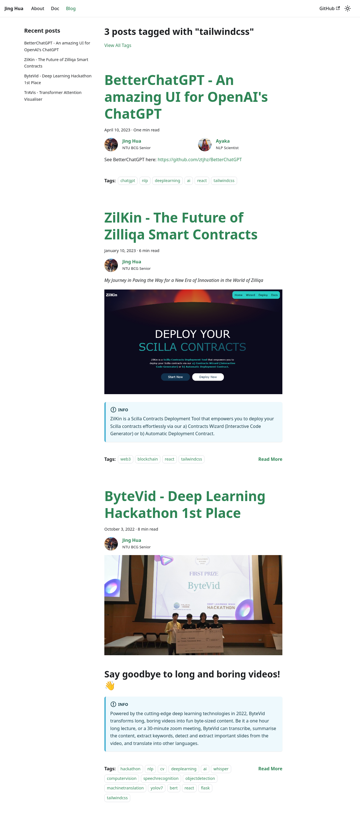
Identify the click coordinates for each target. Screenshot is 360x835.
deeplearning (167, 180)
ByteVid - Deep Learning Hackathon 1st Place (58, 79)
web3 (125, 459)
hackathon (130, 768)
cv (162, 768)
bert (174, 788)
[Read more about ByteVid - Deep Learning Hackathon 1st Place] (270, 769)
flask (205, 788)
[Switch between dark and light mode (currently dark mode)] (347, 8)
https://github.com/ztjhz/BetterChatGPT (200, 159)
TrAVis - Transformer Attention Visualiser (53, 96)
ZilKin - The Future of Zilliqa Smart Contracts (56, 63)
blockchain (148, 459)
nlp (145, 180)
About (37, 8)
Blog (71, 8)
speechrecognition (161, 778)
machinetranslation (125, 788)
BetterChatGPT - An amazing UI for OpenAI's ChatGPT (57, 46)
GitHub (330, 8)
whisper (221, 768)
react (202, 180)
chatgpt (127, 180)
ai (188, 180)
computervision (121, 778)
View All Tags (117, 45)
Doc (55, 8)
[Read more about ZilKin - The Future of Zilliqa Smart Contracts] (270, 459)
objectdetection (200, 778)
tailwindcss (223, 180)
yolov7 (156, 788)
